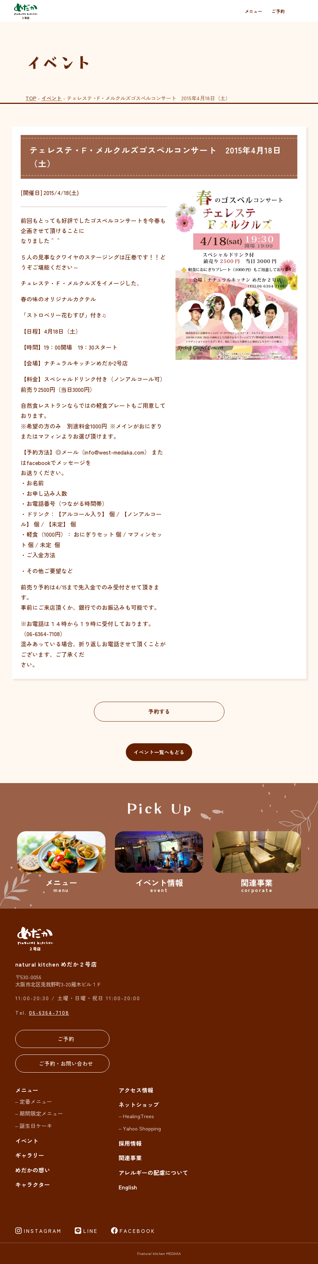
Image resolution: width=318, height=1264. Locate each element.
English (128, 1187)
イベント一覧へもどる (159, 752)
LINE (90, 1230)
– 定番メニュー (33, 1101)
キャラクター (32, 1184)
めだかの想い (32, 1170)
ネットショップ (139, 1104)
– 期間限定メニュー (39, 1113)
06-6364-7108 (49, 1012)
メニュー (253, 11)
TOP (30, 98)
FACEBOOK (137, 1230)
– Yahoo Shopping (140, 1128)
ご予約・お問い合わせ (66, 1063)
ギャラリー (29, 1155)
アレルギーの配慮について (153, 1172)
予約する (159, 711)
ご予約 (278, 11)
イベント (51, 98)
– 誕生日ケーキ (33, 1125)
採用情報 (130, 1143)
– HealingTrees (136, 1116)
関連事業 (130, 1158)
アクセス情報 (136, 1090)
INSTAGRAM (43, 1230)
